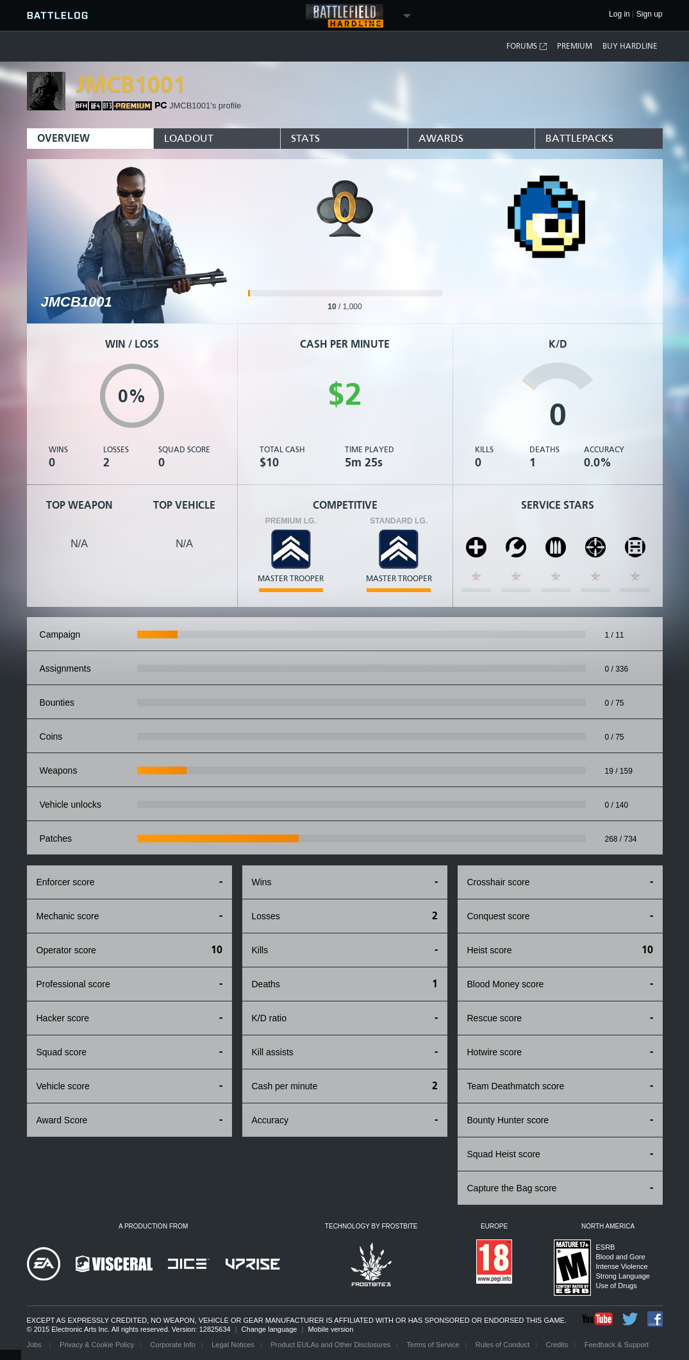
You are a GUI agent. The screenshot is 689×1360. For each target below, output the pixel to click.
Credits (557, 1344)
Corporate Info (173, 1344)
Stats (305, 138)
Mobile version (330, 1329)
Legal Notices (233, 1344)
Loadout (188, 138)
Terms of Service (433, 1344)
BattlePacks (579, 138)
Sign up (649, 14)
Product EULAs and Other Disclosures (330, 1344)
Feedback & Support (617, 1344)
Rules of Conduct (502, 1344)
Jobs (35, 1344)
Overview (63, 138)
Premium (574, 46)
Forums (527, 46)
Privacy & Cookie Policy (97, 1344)
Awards (441, 138)
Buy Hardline (630, 46)
